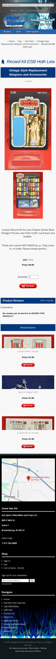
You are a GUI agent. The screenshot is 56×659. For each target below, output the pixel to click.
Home (7, 599)
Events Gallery (10, 627)
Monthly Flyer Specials (14, 602)
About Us (8, 617)
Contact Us (9, 613)
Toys (18, 32)
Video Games (32, 32)
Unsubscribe (6, 584)
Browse (7, 32)
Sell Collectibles (11, 606)
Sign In (13, 10)
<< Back (28, 81)
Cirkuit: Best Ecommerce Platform (28, 651)
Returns (7, 631)
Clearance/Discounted (14, 624)
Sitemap (43, 648)
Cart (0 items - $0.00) (36, 10)
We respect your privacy (18, 648)
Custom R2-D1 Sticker (28, 432)
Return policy (34, 648)
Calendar (8, 609)
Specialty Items (11, 620)
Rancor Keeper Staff (28, 392)
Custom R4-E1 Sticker (28, 351)
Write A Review (46, 301)
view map (6, 538)
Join (22, 10)
